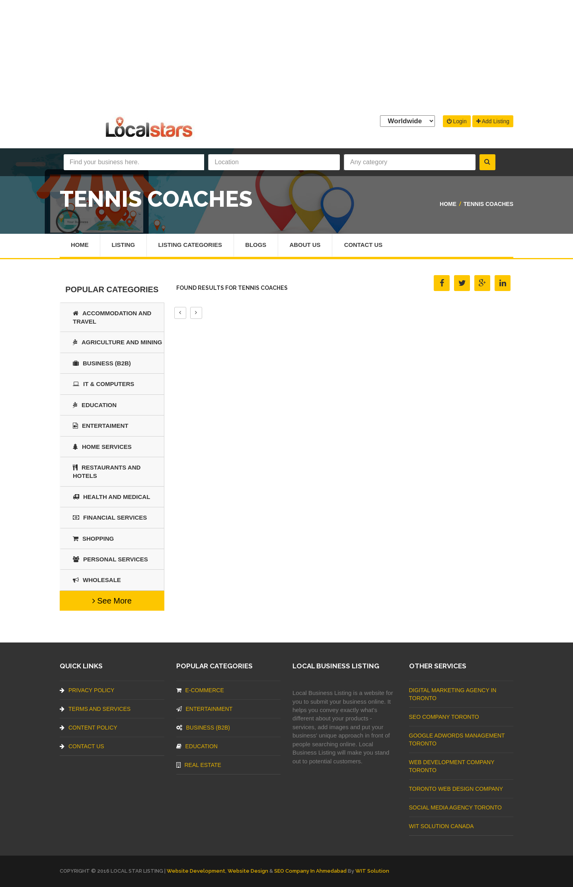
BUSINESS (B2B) (102, 363)
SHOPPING (93, 538)
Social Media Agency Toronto (455, 807)
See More (112, 600)
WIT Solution (372, 871)
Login (457, 121)
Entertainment (204, 709)
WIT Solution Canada (441, 826)
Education (95, 405)
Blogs (257, 245)
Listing (123, 245)
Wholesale (97, 579)
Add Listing (492, 121)
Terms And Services (95, 709)
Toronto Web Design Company (456, 789)
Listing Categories (191, 245)
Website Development (196, 871)
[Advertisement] (286, 55)
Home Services (102, 446)
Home (448, 204)
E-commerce (200, 690)
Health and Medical (111, 496)
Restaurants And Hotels (106, 471)
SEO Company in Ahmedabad (310, 871)
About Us (306, 245)
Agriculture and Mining (117, 342)
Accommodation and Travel (112, 317)
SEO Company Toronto (444, 717)
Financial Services (110, 517)
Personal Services (110, 559)
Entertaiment (100, 425)
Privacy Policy (87, 690)
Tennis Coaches (488, 204)
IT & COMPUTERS (103, 383)
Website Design (248, 871)
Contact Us (365, 245)
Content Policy (88, 727)
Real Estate (198, 765)
